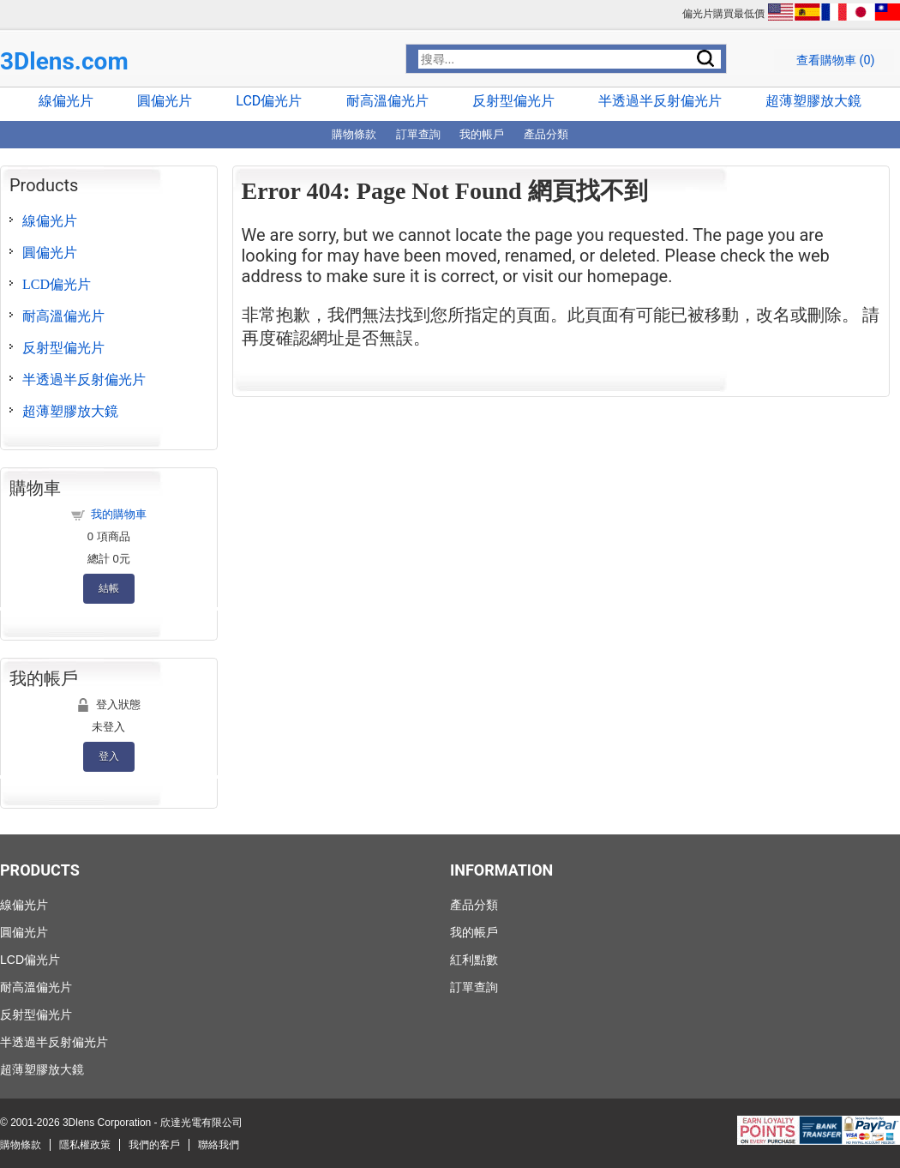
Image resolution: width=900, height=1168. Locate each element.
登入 (109, 756)
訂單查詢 (418, 134)
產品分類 (546, 134)
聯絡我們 (218, 1145)
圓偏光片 (164, 101)
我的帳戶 (481, 134)
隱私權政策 (85, 1145)
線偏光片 (66, 101)
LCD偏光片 (269, 101)
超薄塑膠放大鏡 (813, 101)
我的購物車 (119, 514)
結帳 (109, 587)
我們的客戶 (154, 1145)
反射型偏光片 (513, 101)
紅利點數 (474, 959)
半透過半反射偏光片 (660, 101)
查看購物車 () (835, 60)
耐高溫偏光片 (387, 101)
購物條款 (354, 134)
